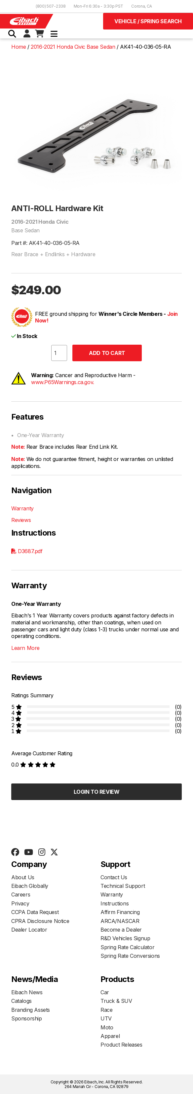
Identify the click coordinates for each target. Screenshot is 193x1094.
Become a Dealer (121, 930)
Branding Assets (30, 1010)
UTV (106, 1018)
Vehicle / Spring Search (148, 21)
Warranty (22, 508)
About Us (22, 877)
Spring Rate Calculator (127, 947)
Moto (106, 1027)
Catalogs (21, 1001)
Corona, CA (141, 6)
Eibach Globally (29, 886)
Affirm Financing (120, 912)
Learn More (25, 648)
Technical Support (122, 886)
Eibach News (27, 992)
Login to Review (97, 791)
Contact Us (113, 877)
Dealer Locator (29, 930)
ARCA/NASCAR (119, 921)
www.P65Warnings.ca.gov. (62, 382)
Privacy (20, 903)
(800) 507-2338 (51, 6)
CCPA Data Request (34, 912)
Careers (20, 894)
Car (104, 992)
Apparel (110, 1036)
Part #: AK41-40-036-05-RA (45, 243)
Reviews (21, 520)
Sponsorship (26, 1018)
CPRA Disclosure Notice (40, 921)
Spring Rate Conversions (130, 956)
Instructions (114, 903)
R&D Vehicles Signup (125, 938)
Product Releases (121, 1045)
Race (106, 1010)
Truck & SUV (116, 1001)
